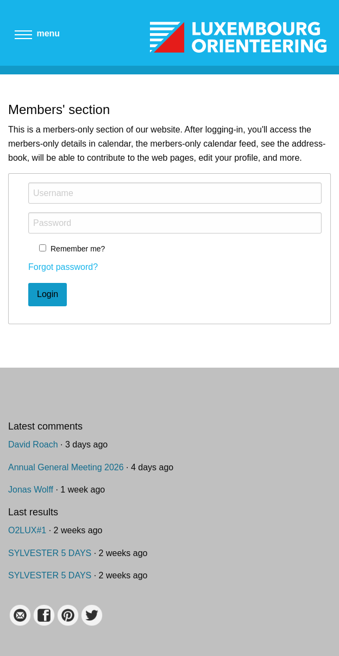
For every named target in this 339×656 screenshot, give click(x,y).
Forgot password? (63, 267)
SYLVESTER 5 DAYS (49, 553)
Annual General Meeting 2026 (66, 467)
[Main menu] (23, 37)
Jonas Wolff (30, 489)
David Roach (33, 444)
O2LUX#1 (27, 530)
